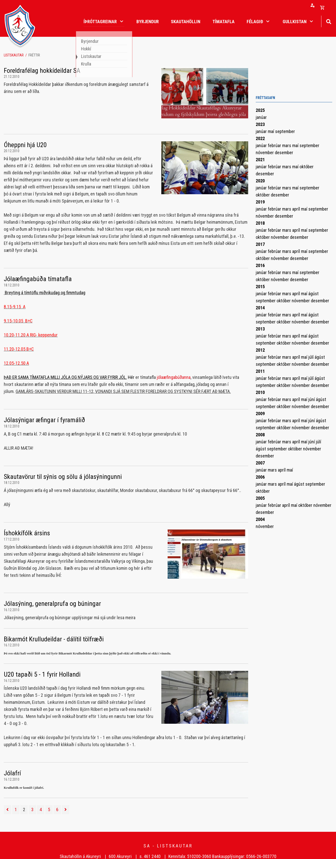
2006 (260, 477)
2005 (260, 498)
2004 (260, 519)
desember (284, 152)
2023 (260, 124)
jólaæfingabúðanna (174, 377)
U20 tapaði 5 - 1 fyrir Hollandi (42, 674)
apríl (296, 209)
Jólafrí (12, 773)
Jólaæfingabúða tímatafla (38, 279)
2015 (260, 286)
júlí (311, 357)
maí (271, 131)
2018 (260, 223)
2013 (260, 329)
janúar (261, 117)
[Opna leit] (328, 21)
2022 (260, 138)
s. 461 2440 (150, 856)
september (285, 131)
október (307, 166)
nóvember (265, 152)
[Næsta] (65, 809)
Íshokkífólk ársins (27, 533)
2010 (260, 392)
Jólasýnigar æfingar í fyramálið (44, 420)
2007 (260, 463)
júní (312, 399)
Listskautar (14, 55)
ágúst (313, 293)
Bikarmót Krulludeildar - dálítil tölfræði (54, 639)
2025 (260, 110)
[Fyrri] (7, 809)
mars (287, 145)
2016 (260, 265)
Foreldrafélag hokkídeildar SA (42, 70)
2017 (260, 244)
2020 (260, 180)
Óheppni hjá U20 (25, 145)
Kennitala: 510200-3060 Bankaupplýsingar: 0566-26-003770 (222, 856)
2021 (260, 159)
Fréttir (34, 55)
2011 (260, 371)
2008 (260, 434)
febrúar (275, 145)
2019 (260, 202)
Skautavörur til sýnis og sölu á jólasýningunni (63, 476)
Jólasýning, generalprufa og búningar (52, 603)
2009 (260, 413)
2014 (260, 307)
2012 (260, 350)
